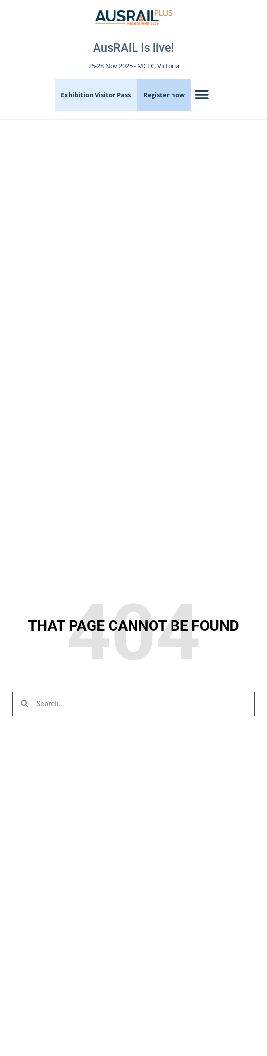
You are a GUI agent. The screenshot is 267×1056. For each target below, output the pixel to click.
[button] (202, 95)
